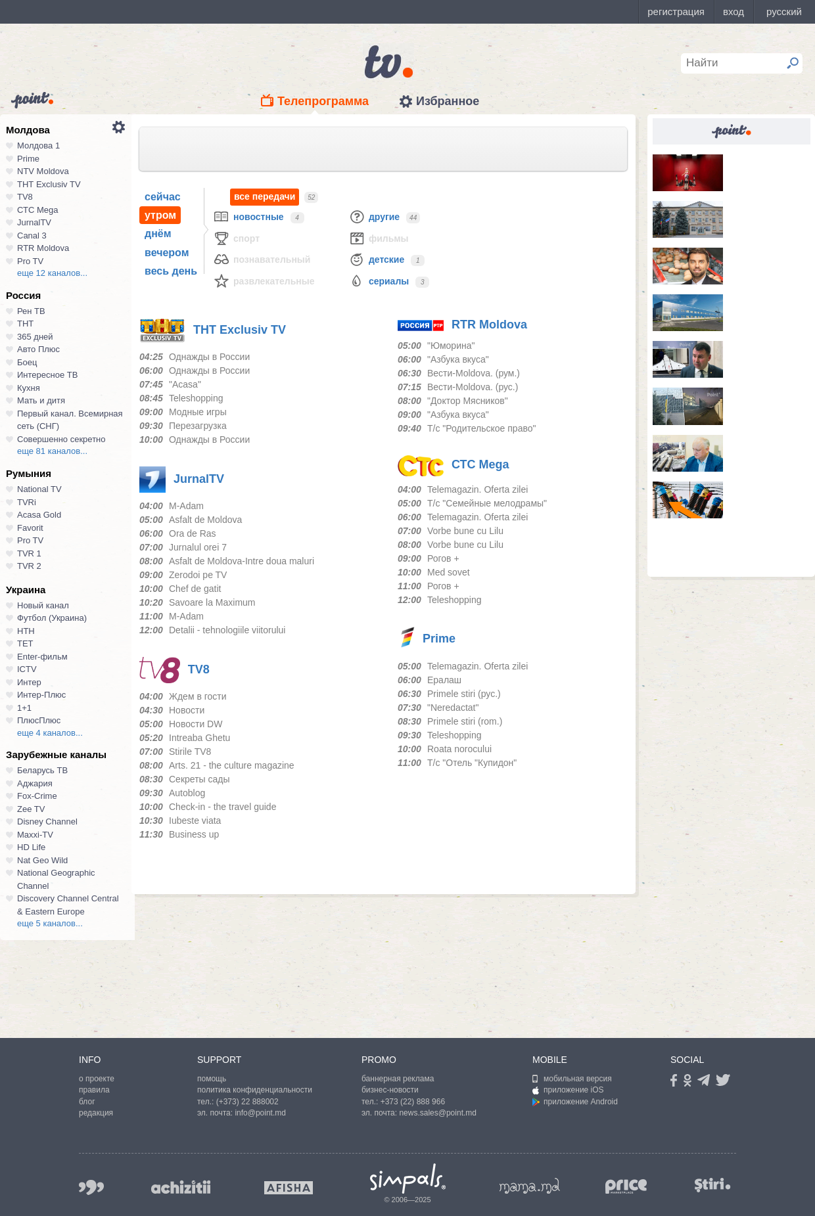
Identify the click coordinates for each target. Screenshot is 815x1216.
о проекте (96, 1078)
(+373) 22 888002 (247, 1101)
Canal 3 (32, 235)
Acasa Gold (39, 515)
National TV (39, 489)
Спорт (236, 238)
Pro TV (30, 261)
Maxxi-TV (35, 835)
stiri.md (712, 1185)
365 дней (35, 337)
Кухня (28, 388)
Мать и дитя (41, 400)
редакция (96, 1112)
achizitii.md (181, 1187)
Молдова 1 (38, 145)
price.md (626, 1186)
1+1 (24, 708)
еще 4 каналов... (50, 733)
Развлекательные (264, 281)
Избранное (447, 101)
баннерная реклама (397, 1078)
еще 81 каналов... (52, 451)
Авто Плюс (38, 349)
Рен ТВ (31, 311)
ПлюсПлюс (38, 720)
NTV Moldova (43, 171)
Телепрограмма (323, 101)
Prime (28, 159)
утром (160, 215)
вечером (167, 252)
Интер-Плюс (41, 695)
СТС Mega (37, 210)
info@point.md (260, 1112)
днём (158, 233)
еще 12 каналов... (52, 273)
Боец (27, 362)
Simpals (408, 1178)
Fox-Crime (37, 796)
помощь (211, 1078)
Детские (376, 259)
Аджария (35, 783)
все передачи (264, 197)
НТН (26, 631)
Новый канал (43, 605)
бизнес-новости (390, 1089)
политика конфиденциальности (254, 1089)
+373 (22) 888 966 (413, 1101)
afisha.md (288, 1187)
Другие (374, 216)
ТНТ (25, 323)
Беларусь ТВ (42, 770)
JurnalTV (34, 222)
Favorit (30, 528)
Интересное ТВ (47, 375)
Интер (29, 682)
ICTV (27, 669)
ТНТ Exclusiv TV (49, 184)
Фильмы (378, 238)
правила (94, 1089)
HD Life (31, 847)
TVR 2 (29, 566)
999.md (91, 1187)
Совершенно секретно (61, 439)
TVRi (26, 502)
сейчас (163, 196)
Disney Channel (47, 821)
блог (87, 1101)
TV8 (25, 197)
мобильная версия (572, 1078)
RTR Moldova (43, 248)
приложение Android (575, 1101)
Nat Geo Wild (42, 860)
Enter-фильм (42, 657)
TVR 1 (29, 553)
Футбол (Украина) (52, 618)
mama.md (530, 1186)
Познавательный (261, 259)
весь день (171, 271)
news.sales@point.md (438, 1112)
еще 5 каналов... (50, 923)
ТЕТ (25, 643)
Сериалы (378, 281)
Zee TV (31, 809)
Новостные (248, 216)
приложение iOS (568, 1089)
